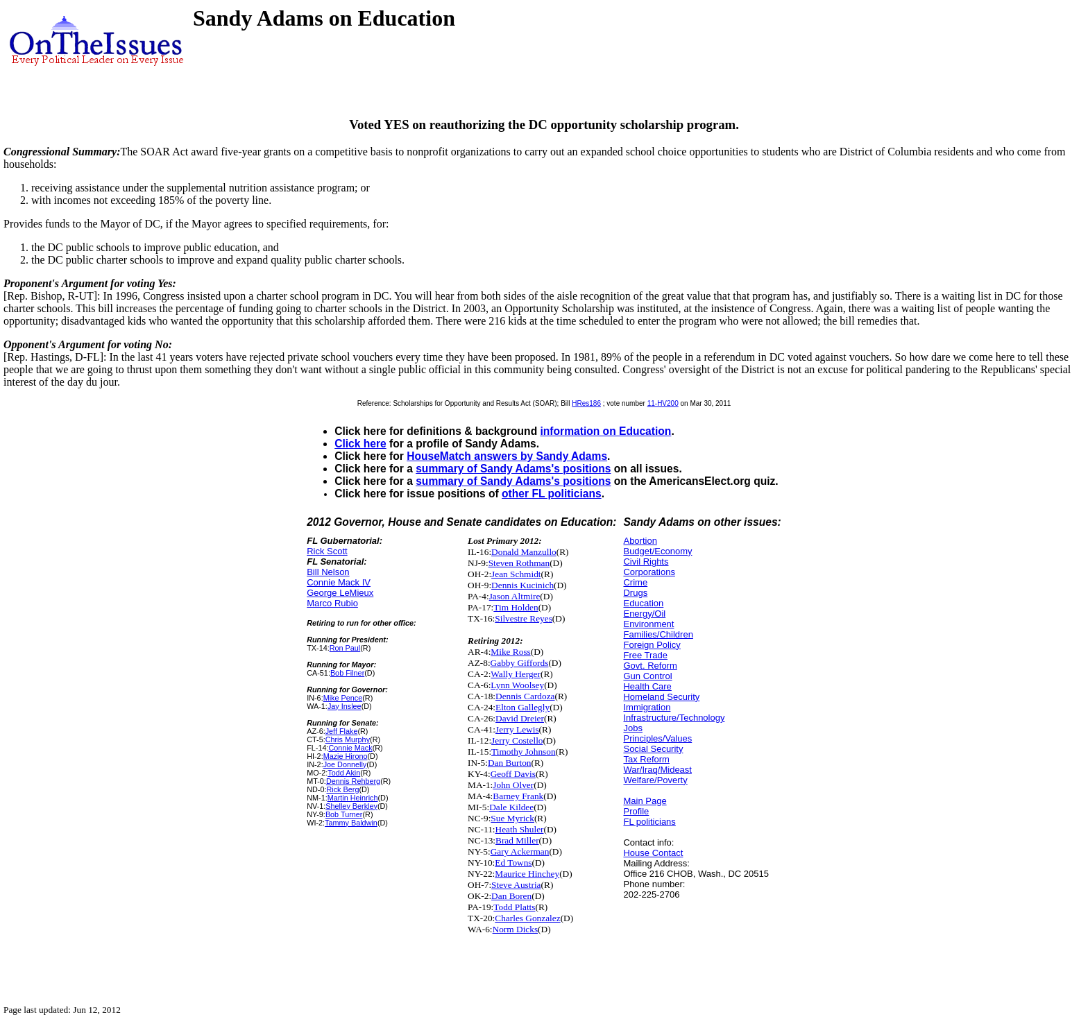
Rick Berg (342, 789)
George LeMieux (340, 593)
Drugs (635, 593)
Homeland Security (661, 697)
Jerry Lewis (517, 729)
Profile (636, 811)
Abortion (639, 541)
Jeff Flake (341, 731)
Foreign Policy (651, 645)
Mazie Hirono (345, 756)
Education (643, 603)
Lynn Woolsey (517, 685)
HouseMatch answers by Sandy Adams (507, 456)
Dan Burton (510, 762)
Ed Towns (513, 862)
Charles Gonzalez (527, 918)
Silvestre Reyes (523, 618)
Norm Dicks (515, 929)
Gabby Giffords (520, 663)
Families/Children (657, 634)
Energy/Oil (644, 613)
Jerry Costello (517, 740)
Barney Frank (518, 796)
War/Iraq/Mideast (657, 769)
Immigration (646, 707)
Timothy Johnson (523, 751)
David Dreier (519, 718)
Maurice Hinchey (527, 873)
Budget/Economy (657, 551)
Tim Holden (515, 607)
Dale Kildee (511, 807)
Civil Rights (645, 561)
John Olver (513, 785)
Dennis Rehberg (353, 781)
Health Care (647, 686)
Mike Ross (510, 651)
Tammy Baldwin (351, 823)
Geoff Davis (513, 774)
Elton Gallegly (522, 707)
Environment (648, 624)
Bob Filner (347, 673)
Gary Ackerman (520, 851)
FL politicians (649, 821)
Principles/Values (657, 738)
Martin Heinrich (353, 798)
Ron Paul (345, 648)
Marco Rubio (332, 603)
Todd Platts (514, 907)
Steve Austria (516, 885)
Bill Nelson (328, 572)
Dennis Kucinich (522, 585)
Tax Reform (646, 759)
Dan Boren (511, 896)
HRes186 (586, 403)
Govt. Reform (650, 665)
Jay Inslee (345, 706)
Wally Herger (516, 674)
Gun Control (647, 676)
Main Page (644, 801)
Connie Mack (350, 748)
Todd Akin (344, 773)
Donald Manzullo (523, 552)
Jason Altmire (515, 596)
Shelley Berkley (351, 806)
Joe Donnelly (345, 764)
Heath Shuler (519, 829)
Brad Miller (517, 840)
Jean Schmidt (516, 574)
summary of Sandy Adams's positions (513, 468)
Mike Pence (343, 698)
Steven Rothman (519, 563)
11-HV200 (663, 403)
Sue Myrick (512, 818)
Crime (635, 582)
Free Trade (645, 655)
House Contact (653, 853)
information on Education (606, 431)
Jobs (632, 728)
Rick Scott (327, 551)
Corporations (648, 572)
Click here (360, 443)
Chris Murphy (347, 739)
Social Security (653, 749)
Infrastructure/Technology (673, 717)
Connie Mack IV (339, 582)
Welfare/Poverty (655, 780)
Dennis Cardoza (525, 696)
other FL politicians (552, 493)
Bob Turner (344, 814)
